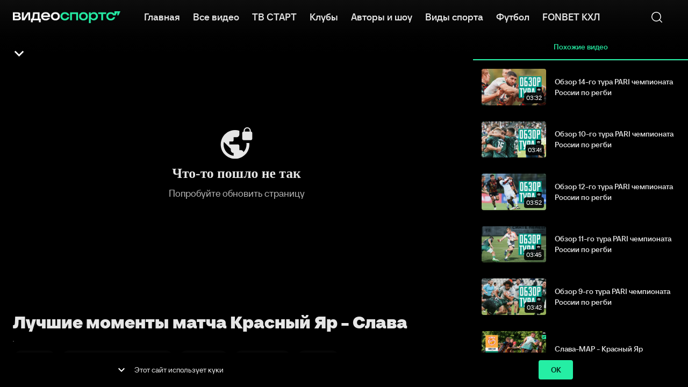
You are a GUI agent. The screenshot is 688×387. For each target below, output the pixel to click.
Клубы (324, 16)
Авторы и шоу (382, 16)
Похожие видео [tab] (580, 47)
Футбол (513, 16)
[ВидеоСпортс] (66, 17)
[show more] (121, 370)
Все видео (216, 16)
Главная (162, 16)
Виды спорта (454, 16)
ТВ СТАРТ (274, 16)
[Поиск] (657, 17)
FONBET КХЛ (571, 16)
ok (556, 370)
